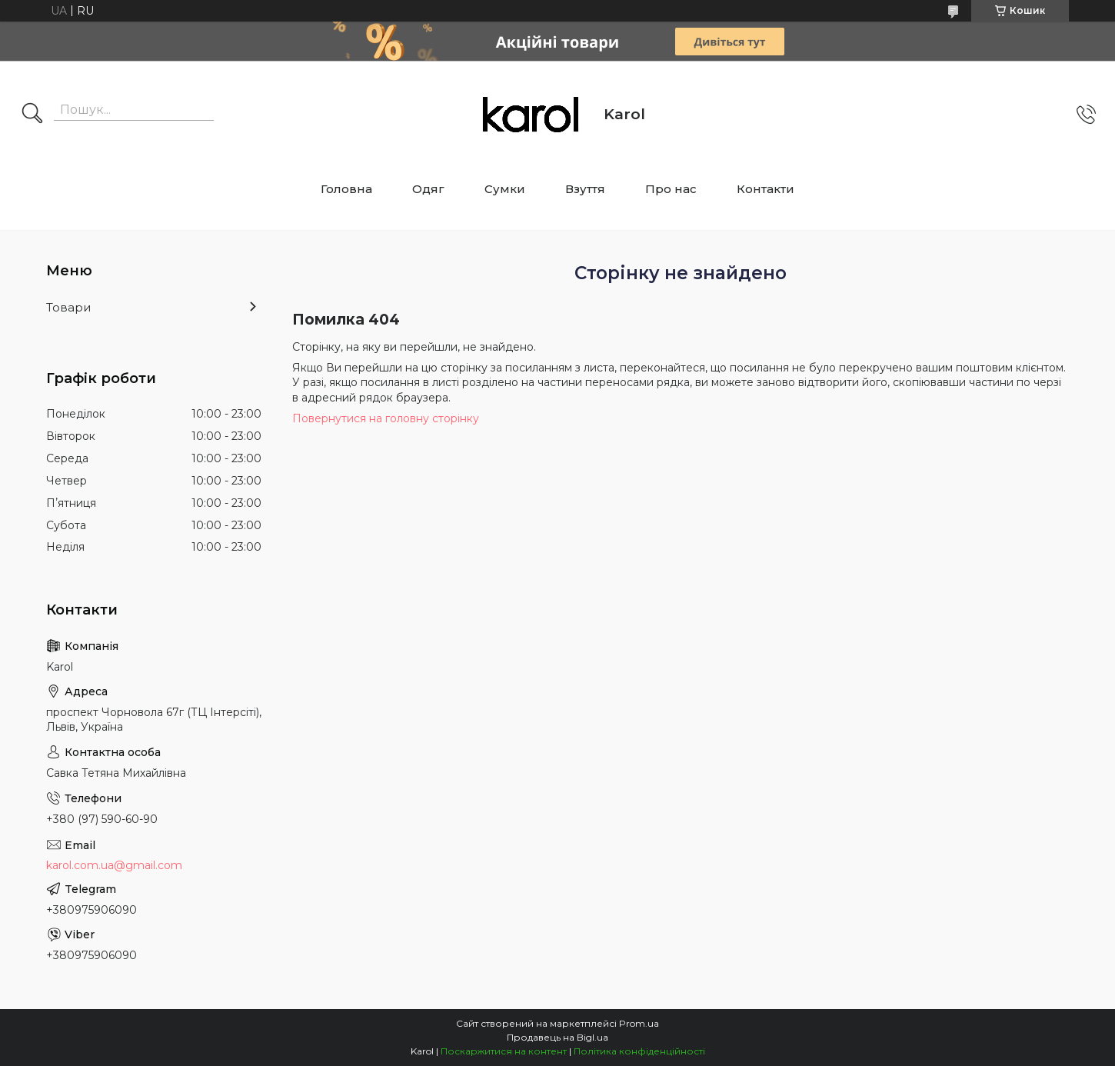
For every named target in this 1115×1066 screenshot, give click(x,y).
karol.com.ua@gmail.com (114, 865)
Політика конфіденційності (639, 1051)
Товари (68, 307)
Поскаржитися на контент (504, 1051)
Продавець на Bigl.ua (557, 1037)
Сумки (504, 189)
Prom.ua (639, 1023)
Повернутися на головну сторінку (385, 418)
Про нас (671, 189)
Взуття (585, 189)
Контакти (765, 189)
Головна (346, 189)
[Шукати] (32, 114)
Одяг (428, 189)
